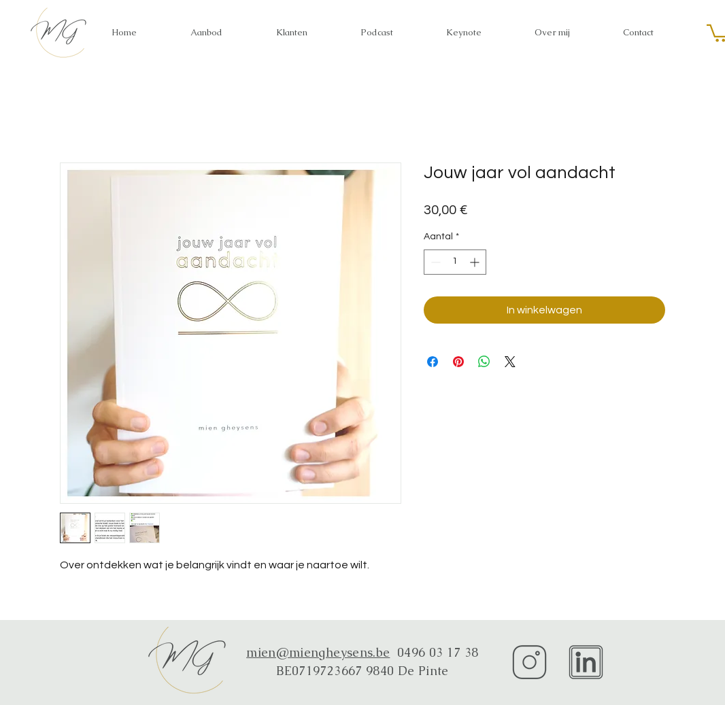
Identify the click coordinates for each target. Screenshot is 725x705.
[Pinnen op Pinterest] (458, 362)
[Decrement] (434, 262)
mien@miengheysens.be (318, 652)
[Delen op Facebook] (432, 362)
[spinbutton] (455, 262)
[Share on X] (510, 362)
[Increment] (475, 262)
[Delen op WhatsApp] (484, 362)
